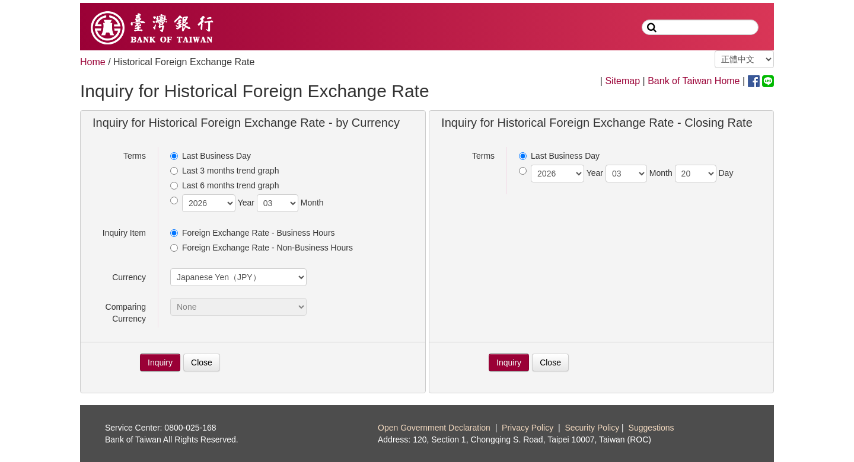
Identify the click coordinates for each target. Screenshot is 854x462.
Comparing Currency (126, 312)
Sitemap (622, 81)
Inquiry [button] (160, 362)
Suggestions (651, 427)
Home (93, 62)
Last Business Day (210, 156)
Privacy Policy (527, 427)
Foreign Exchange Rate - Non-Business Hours (261, 247)
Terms (134, 156)
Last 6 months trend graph (224, 185)
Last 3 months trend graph (224, 170)
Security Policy (592, 427)
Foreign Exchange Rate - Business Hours (252, 233)
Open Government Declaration (434, 427)
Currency (129, 277)
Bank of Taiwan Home (694, 81)
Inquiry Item (124, 233)
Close (201, 362)
